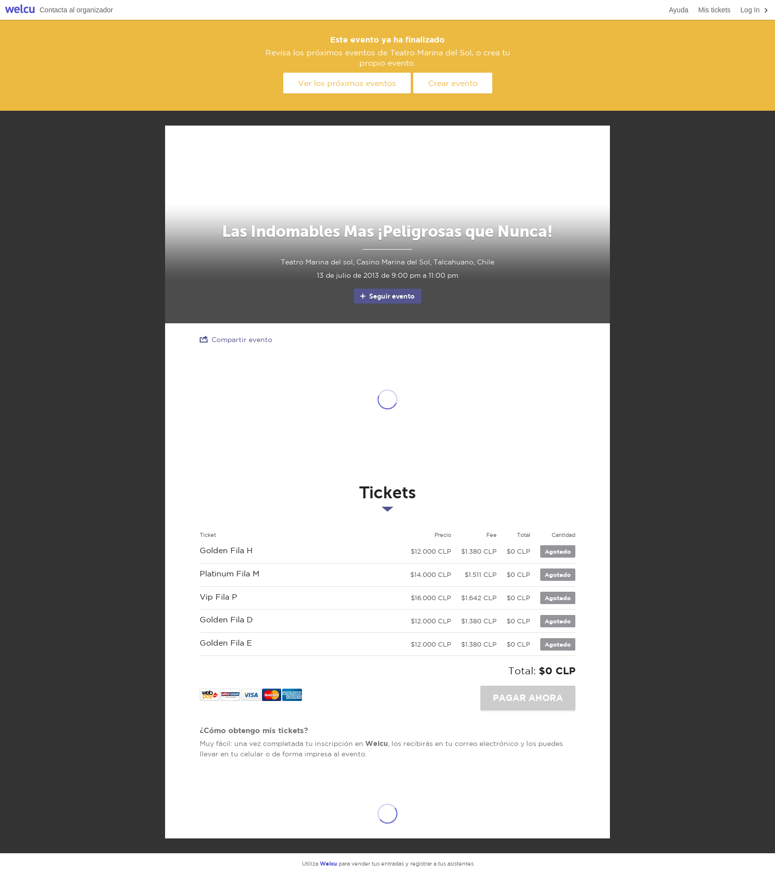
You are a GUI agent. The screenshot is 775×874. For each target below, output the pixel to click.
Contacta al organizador (76, 10)
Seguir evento (387, 296)
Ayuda (678, 10)
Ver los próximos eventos (347, 83)
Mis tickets (714, 10)
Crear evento (452, 83)
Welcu (20, 10)
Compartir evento (236, 339)
